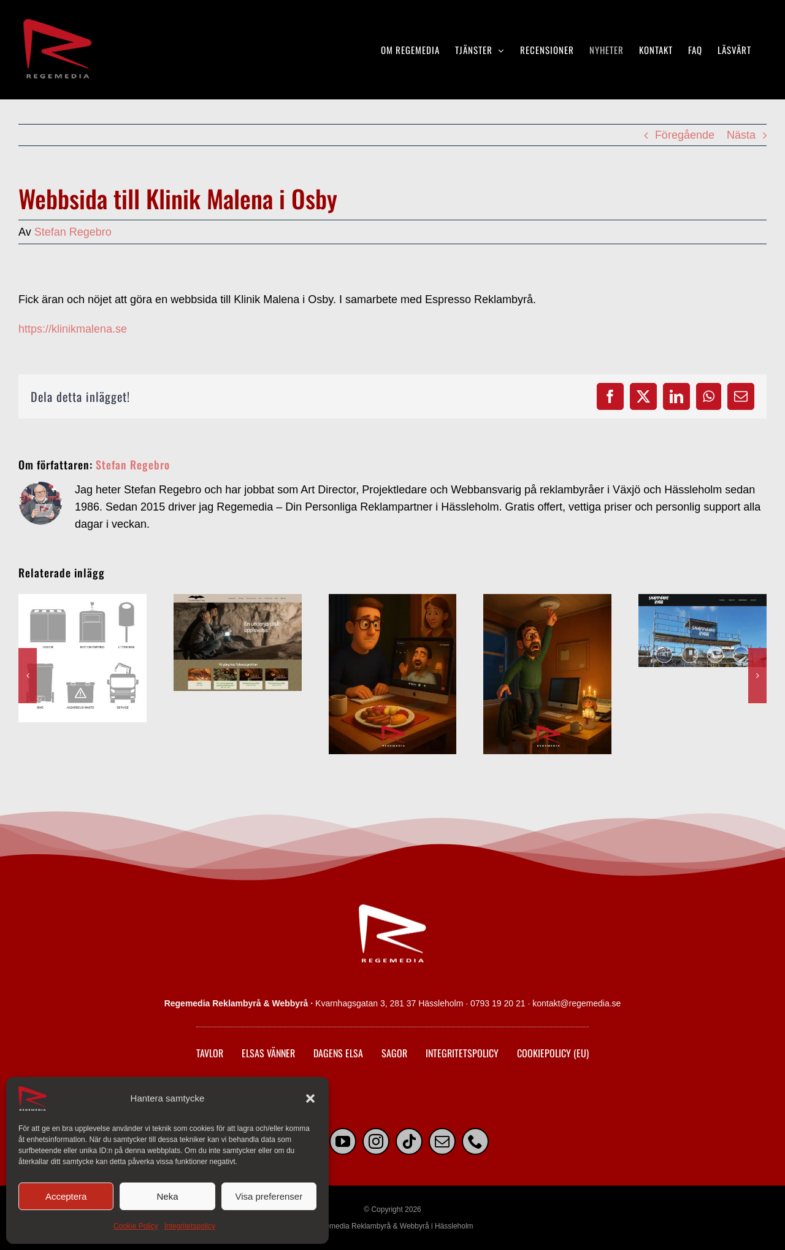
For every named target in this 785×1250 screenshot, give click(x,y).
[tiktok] (409, 1141)
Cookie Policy (135, 1226)
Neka (167, 1196)
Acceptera (66, 1196)
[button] (310, 1098)
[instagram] (375, 1141)
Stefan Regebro (73, 232)
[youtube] (342, 1141)
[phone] (475, 1141)
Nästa (741, 135)
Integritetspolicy (189, 1226)
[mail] (442, 1141)
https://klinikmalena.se (72, 329)
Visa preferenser (268, 1196)
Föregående (684, 135)
